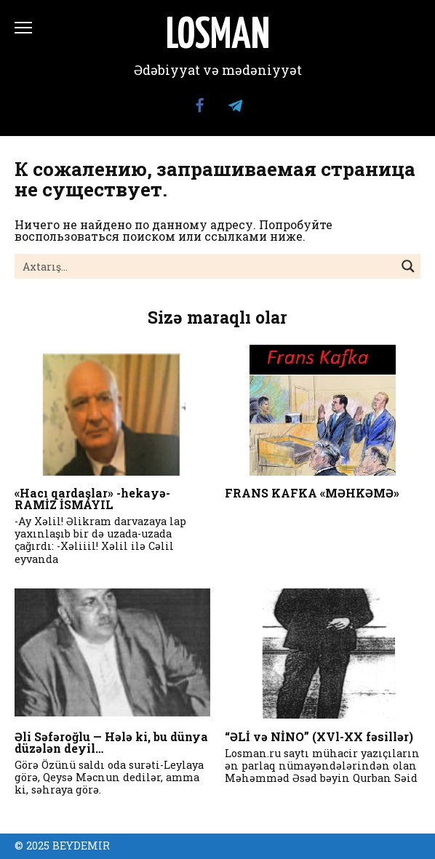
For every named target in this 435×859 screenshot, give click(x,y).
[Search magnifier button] (408, 266)
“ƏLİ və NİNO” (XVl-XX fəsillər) (319, 736)
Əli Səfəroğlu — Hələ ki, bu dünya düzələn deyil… (111, 742)
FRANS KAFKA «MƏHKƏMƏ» (312, 492)
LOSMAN (218, 36)
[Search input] (206, 266)
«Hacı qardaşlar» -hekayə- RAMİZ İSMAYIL (92, 498)
